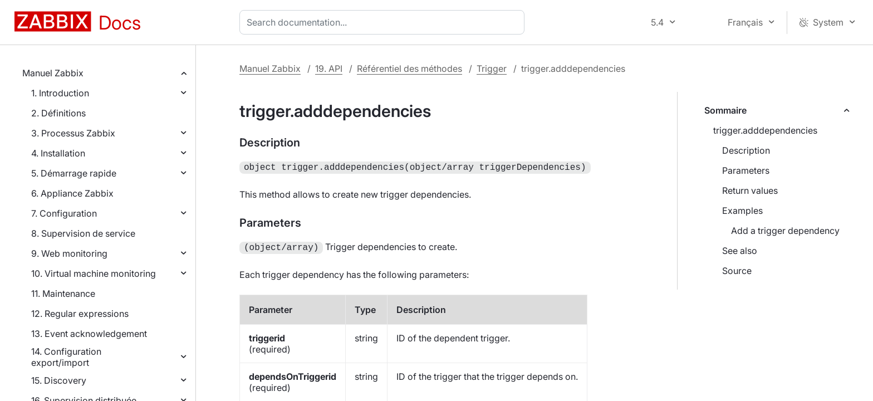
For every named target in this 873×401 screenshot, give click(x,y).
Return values (750, 190)
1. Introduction (60, 93)
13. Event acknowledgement (89, 333)
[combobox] (384, 22)
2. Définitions (58, 113)
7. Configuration (64, 213)
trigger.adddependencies (765, 130)
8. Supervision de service (83, 233)
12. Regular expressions (80, 313)
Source (737, 270)
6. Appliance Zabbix (72, 193)
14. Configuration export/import (66, 357)
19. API (328, 68)
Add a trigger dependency (785, 230)
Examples (742, 210)
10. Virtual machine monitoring (93, 273)
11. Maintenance (63, 293)
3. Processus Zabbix (73, 133)
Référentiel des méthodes (409, 68)
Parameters (745, 170)
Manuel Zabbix (53, 73)
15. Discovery (58, 380)
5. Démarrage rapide (73, 173)
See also (739, 250)
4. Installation (58, 153)
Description (746, 150)
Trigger (492, 68)
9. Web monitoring (69, 253)
